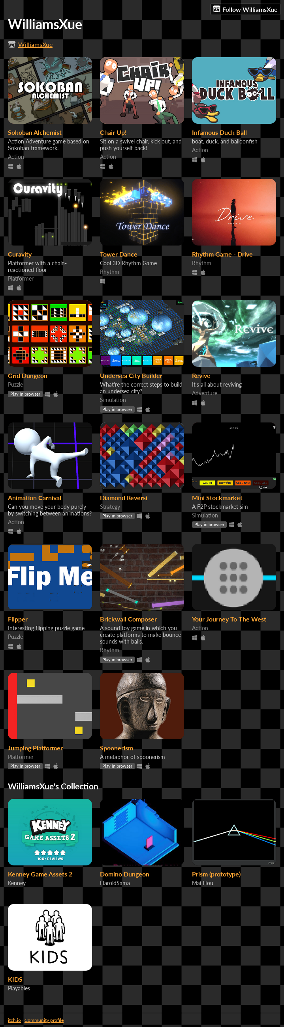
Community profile (44, 1020)
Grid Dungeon (27, 375)
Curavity (20, 254)
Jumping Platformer (35, 748)
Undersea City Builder (131, 375)
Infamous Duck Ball (219, 132)
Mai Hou (202, 883)
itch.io (14, 1020)
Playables (19, 988)
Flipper (18, 619)
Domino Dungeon (124, 874)
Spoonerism (116, 748)
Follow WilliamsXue (245, 9)
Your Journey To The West (229, 619)
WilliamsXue (35, 44)
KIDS (15, 979)
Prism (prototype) (216, 874)
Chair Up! (113, 132)
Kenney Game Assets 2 (40, 874)
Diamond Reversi (123, 497)
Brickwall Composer (128, 619)
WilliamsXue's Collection (53, 786)
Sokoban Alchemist (35, 132)
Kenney (17, 883)
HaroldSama (115, 883)
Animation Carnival (34, 497)
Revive (201, 375)
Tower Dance (118, 254)
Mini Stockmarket (217, 497)
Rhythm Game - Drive (222, 254)
